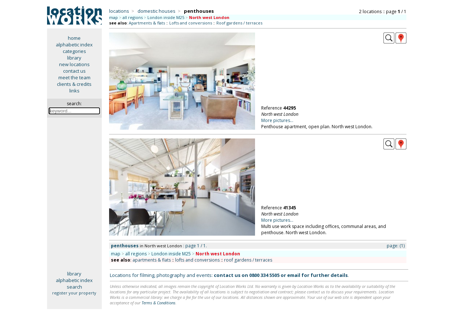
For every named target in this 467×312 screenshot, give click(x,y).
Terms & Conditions (158, 302)
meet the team (74, 77)
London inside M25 (165, 17)
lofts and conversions (197, 260)
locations (119, 11)
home (74, 38)
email (293, 275)
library (74, 57)
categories (74, 51)
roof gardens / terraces (248, 260)
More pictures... (277, 120)
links (74, 90)
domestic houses (156, 11)
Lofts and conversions (190, 23)
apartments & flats (151, 260)
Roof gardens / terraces (239, 23)
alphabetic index (74, 44)
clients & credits (74, 84)
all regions (133, 17)
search (74, 287)
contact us (74, 71)
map (113, 17)
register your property (74, 293)
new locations (74, 64)
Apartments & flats (147, 23)
